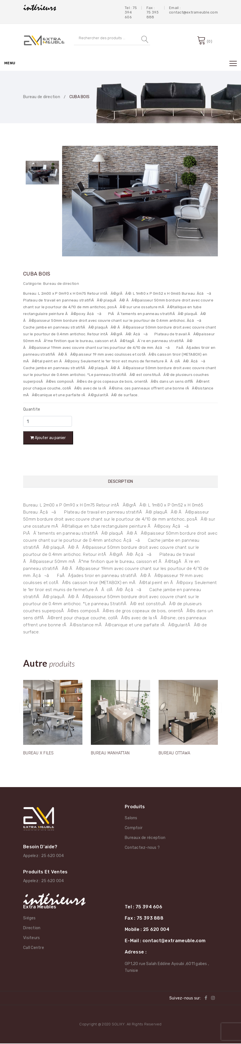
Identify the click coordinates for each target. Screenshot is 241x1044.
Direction (31, 928)
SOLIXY (118, 1024)
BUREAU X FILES (38, 753)
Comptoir (134, 828)
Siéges (29, 918)
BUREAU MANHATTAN (110, 753)
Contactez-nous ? (142, 848)
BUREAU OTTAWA (174, 753)
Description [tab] (120, 482)
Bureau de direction (41, 97)
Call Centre (33, 948)
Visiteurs (31, 938)
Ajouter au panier (48, 438)
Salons (131, 818)
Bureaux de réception (145, 838)
